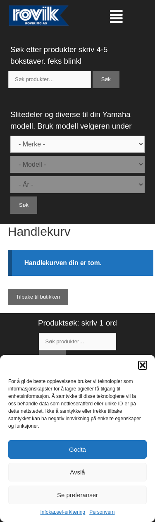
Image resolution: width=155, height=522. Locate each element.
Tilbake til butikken (38, 297)
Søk (106, 79)
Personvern (101, 512)
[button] (142, 365)
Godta (77, 449)
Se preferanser (77, 494)
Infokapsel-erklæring (62, 512)
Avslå (77, 472)
